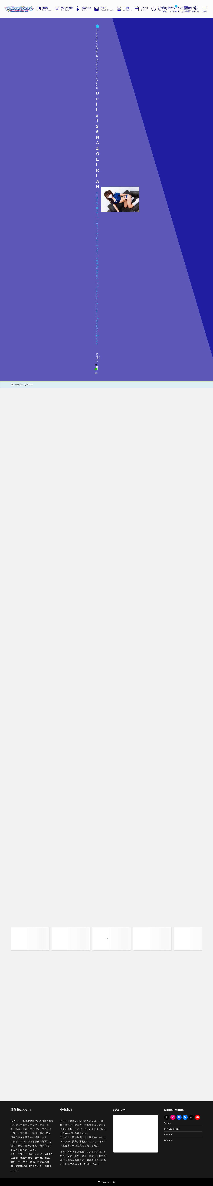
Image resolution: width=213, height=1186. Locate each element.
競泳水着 (18, 40)
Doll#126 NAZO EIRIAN (28, 45)
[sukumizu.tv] (25, 9)
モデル (15, 28)
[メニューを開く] (179, 9)
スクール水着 (76, 40)
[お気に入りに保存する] (17, 51)
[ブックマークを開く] (168, 9)
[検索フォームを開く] (158, 9)
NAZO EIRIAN (134, 40)
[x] (148, 51)
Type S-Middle (115, 40)
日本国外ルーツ (94, 40)
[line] (152, 51)
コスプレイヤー (57, 40)
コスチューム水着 (35, 40)
